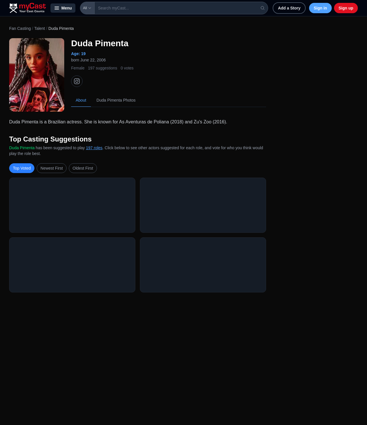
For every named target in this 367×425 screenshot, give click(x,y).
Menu (63, 8)
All (87, 8)
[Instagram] (77, 81)
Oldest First (83, 168)
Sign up (346, 8)
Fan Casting (20, 28)
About (81, 100)
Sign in (320, 8)
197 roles (94, 147)
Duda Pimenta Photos (116, 100)
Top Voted (22, 168)
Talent (39, 28)
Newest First (51, 168)
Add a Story (289, 8)
